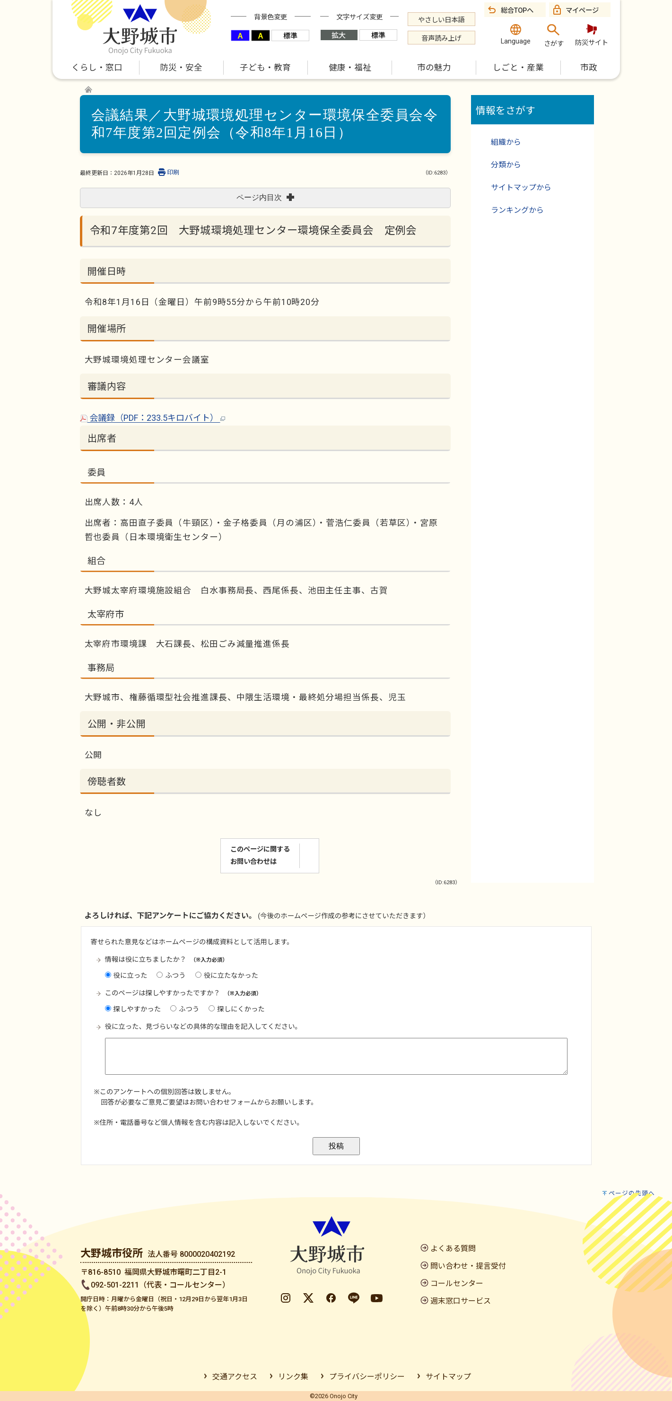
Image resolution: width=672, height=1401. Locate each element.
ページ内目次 (265, 197)
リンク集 (293, 1376)
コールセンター (456, 1283)
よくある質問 (453, 1248)
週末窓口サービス (460, 1301)
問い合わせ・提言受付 (468, 1266)
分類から (506, 164)
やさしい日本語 (441, 20)
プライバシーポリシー (367, 1376)
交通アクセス (234, 1376)
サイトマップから (521, 187)
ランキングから (517, 210)
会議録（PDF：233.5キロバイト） (152, 418)
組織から (506, 142)
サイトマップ (448, 1376)
